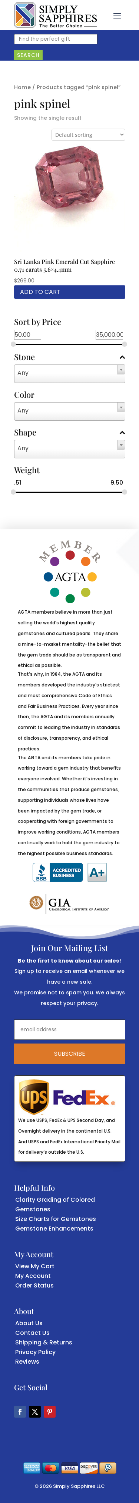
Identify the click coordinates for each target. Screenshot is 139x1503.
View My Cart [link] (34, 1266)
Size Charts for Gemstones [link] (55, 1219)
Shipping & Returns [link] (43, 1342)
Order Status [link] (34, 1285)
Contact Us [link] (32, 1333)
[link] (55, 15)
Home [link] (22, 87)
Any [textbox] (23, 373)
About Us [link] (29, 1323)
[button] (117, 15)
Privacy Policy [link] (35, 1352)
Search (28, 55)
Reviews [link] (27, 1361)
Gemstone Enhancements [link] (54, 1228)
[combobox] (69, 373)
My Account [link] (33, 1276)
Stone (69, 357)
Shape (69, 433)
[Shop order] (88, 135)
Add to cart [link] (40, 292)
